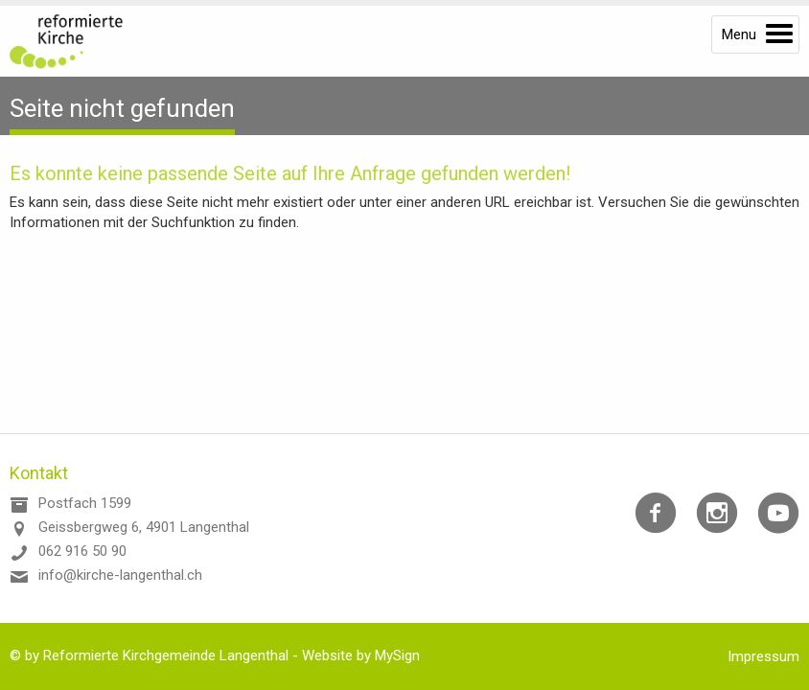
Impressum (763, 656)
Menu (739, 34)
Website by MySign (361, 655)
